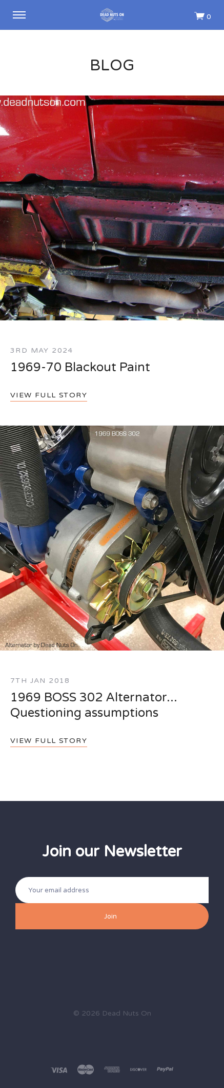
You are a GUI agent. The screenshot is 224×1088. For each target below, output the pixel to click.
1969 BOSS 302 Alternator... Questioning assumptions (93, 705)
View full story (48, 395)
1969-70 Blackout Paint (80, 367)
